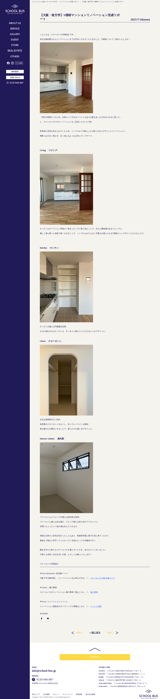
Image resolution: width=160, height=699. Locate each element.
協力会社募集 (90, 694)
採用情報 (79, 694)
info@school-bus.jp (44, 670)
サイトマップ (67, 694)
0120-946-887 (45, 679)
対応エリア (36, 694)
